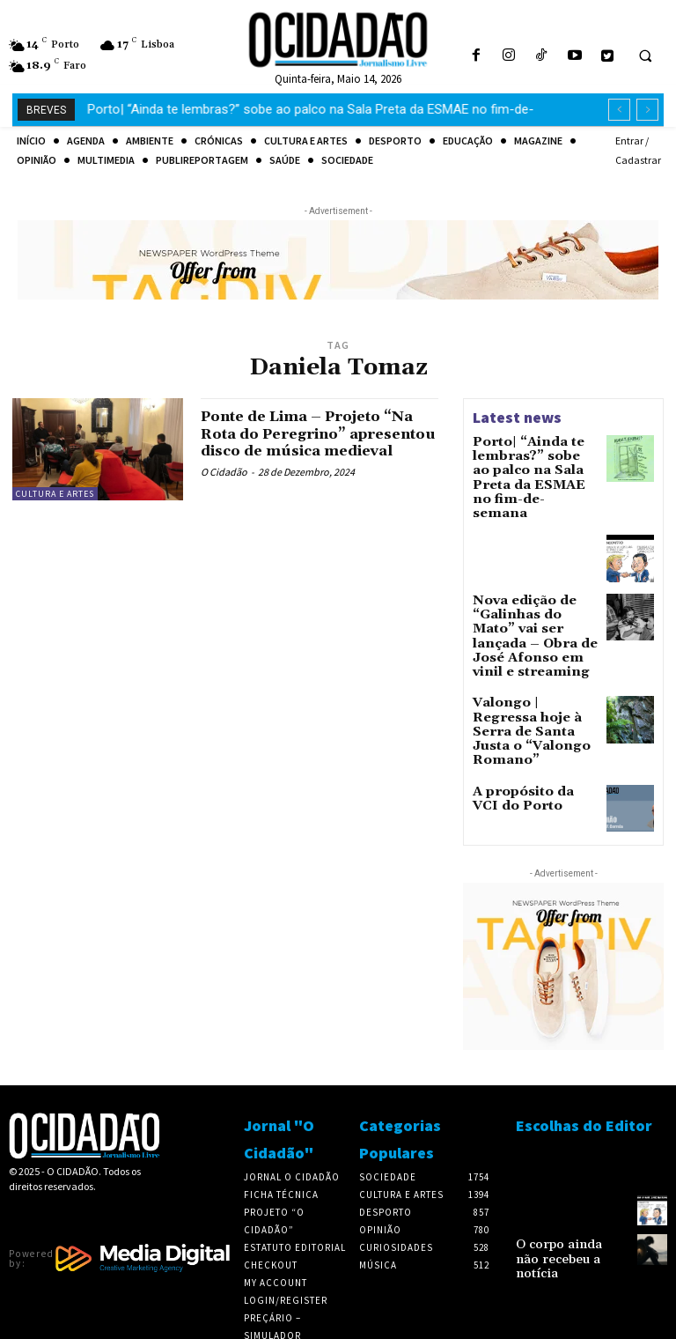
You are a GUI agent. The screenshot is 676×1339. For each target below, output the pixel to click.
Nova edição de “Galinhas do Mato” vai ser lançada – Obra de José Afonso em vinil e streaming (532, 598)
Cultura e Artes (55, 493)
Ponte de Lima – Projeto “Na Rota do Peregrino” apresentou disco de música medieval (304, 442)
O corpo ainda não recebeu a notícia (561, 1177)
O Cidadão (224, 489)
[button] (645, 56)
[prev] (619, 110)
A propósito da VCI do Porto (527, 722)
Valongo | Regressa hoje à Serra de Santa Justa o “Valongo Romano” (532, 669)
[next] (647, 110)
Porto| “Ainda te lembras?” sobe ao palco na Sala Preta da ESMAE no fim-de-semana (532, 466)
